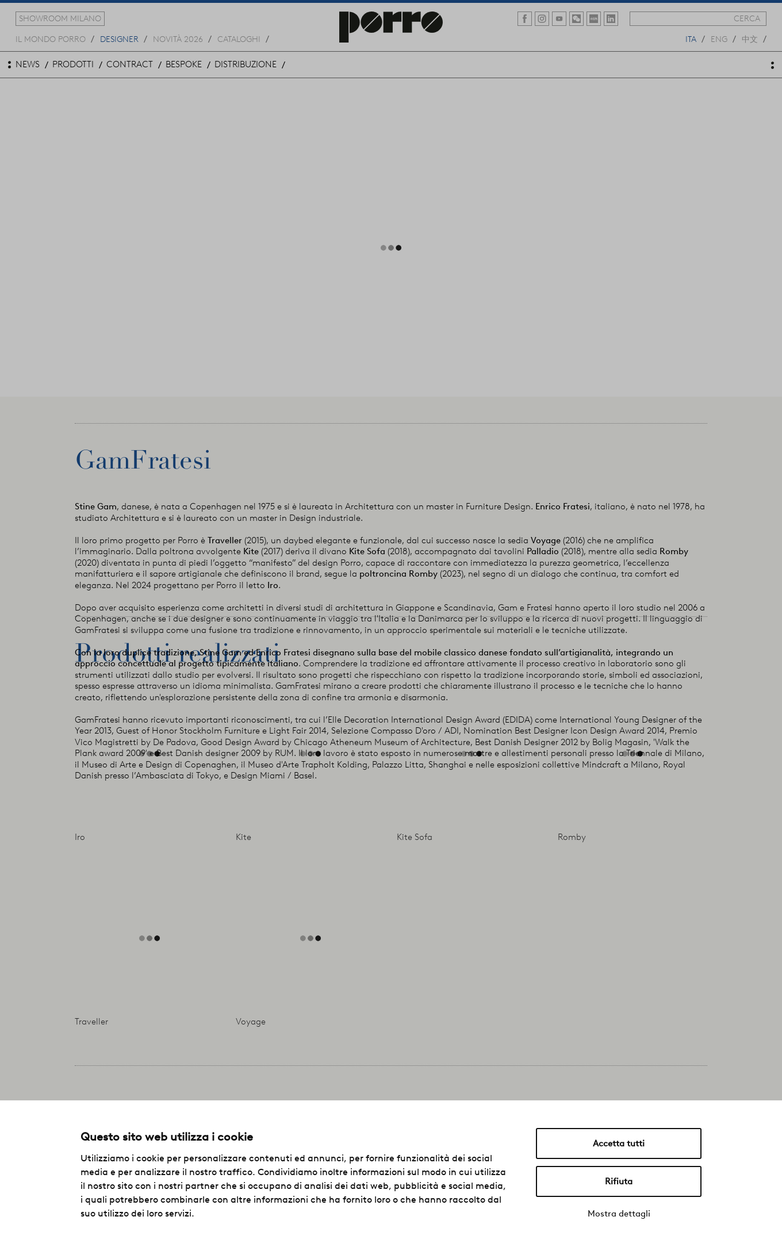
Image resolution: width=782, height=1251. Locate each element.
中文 (750, 38)
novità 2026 (178, 38)
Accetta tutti (619, 1143)
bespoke (184, 64)
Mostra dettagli (619, 1213)
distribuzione (245, 64)
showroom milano (60, 18)
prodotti (73, 64)
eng (719, 38)
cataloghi (238, 38)
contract (129, 64)
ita (690, 38)
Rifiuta (618, 1181)
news (28, 64)
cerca (747, 18)
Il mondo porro (51, 38)
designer (119, 38)
